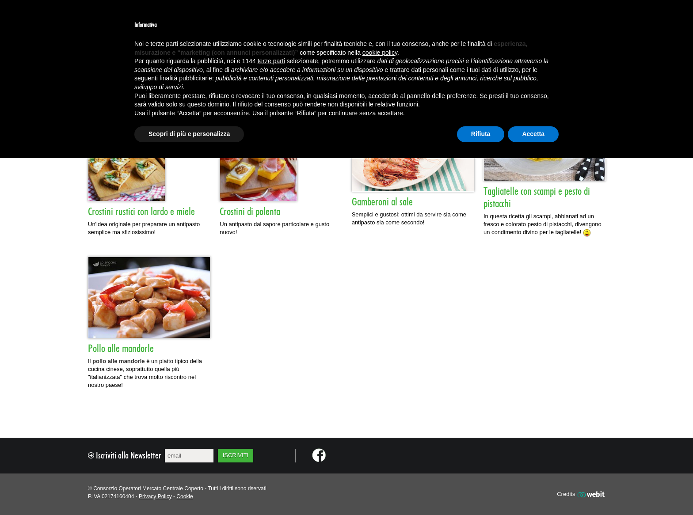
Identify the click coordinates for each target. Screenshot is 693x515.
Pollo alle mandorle (121, 349)
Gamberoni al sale (382, 202)
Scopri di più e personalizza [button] (189, 133)
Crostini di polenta (250, 212)
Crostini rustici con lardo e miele (141, 212)
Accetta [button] (533, 133)
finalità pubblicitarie (186, 78)
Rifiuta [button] (481, 133)
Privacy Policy (155, 496)
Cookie (184, 496)
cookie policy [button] (379, 52)
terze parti (271, 60)
